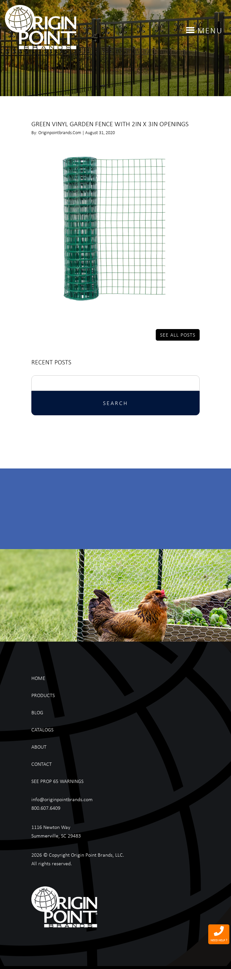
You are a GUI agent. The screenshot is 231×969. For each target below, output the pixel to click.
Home (38, 678)
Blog (37, 712)
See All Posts (177, 334)
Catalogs (42, 729)
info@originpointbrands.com (62, 799)
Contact (41, 764)
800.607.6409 (45, 807)
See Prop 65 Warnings (57, 781)
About (39, 746)
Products (43, 695)
